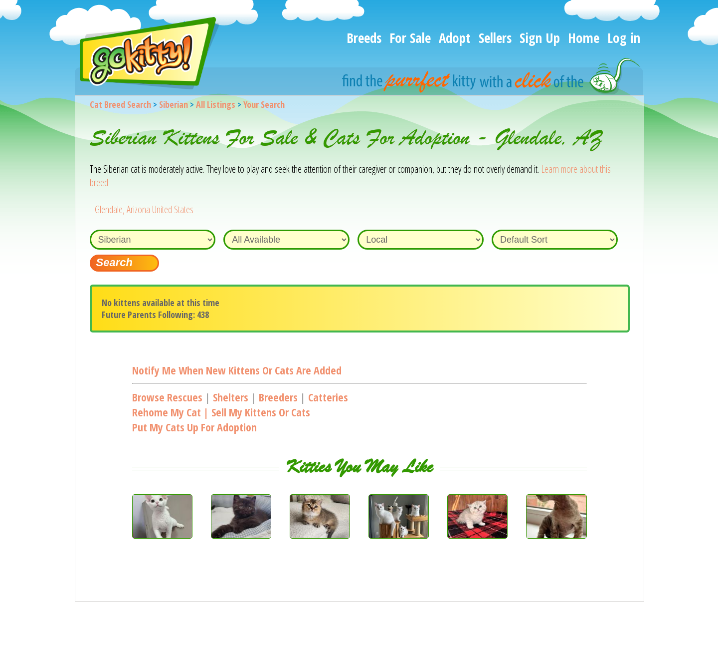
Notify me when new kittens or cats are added (237, 369)
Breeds (364, 37)
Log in (623, 37)
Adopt (455, 37)
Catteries (328, 396)
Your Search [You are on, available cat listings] (264, 104)
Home (583, 37)
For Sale (410, 37)
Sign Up (540, 37)
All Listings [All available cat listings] (215, 104)
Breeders (278, 396)
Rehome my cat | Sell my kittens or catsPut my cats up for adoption (221, 419)
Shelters (230, 396)
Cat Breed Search (120, 104)
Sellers (495, 37)
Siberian (173, 104)
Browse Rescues (167, 396)
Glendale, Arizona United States (144, 209)
